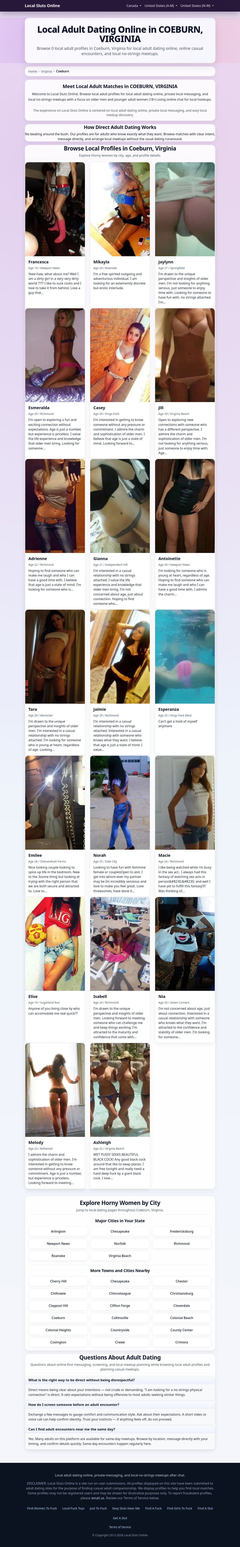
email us (97, 1498)
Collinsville (120, 1318)
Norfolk (120, 1243)
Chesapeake (120, 1231)
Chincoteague (120, 1293)
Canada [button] (132, 5)
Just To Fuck (98, 1508)
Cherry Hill (58, 1281)
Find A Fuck (153, 1508)
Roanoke (58, 1256)
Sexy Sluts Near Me (126, 1508)
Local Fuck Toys (73, 1508)
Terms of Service (120, 1527)
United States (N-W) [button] (196, 5)
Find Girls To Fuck (179, 1508)
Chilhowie (58, 1293)
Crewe (120, 1342)
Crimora (181, 1342)
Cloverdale (181, 1305)
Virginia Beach (120, 1256)
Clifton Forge (120, 1305)
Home (32, 71)
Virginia (46, 71)
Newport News (58, 1243)
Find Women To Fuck (42, 1508)
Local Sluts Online (42, 5)
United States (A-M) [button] (160, 5)
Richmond (182, 1243)
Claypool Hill (58, 1305)
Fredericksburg (181, 1231)
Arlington (58, 1231)
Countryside (120, 1330)
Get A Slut (120, 1518)
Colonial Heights (58, 1330)
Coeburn (58, 1318)
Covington (58, 1342)
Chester (182, 1281)
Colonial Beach (181, 1318)
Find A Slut (205, 1508)
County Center (181, 1330)
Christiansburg (181, 1293)
